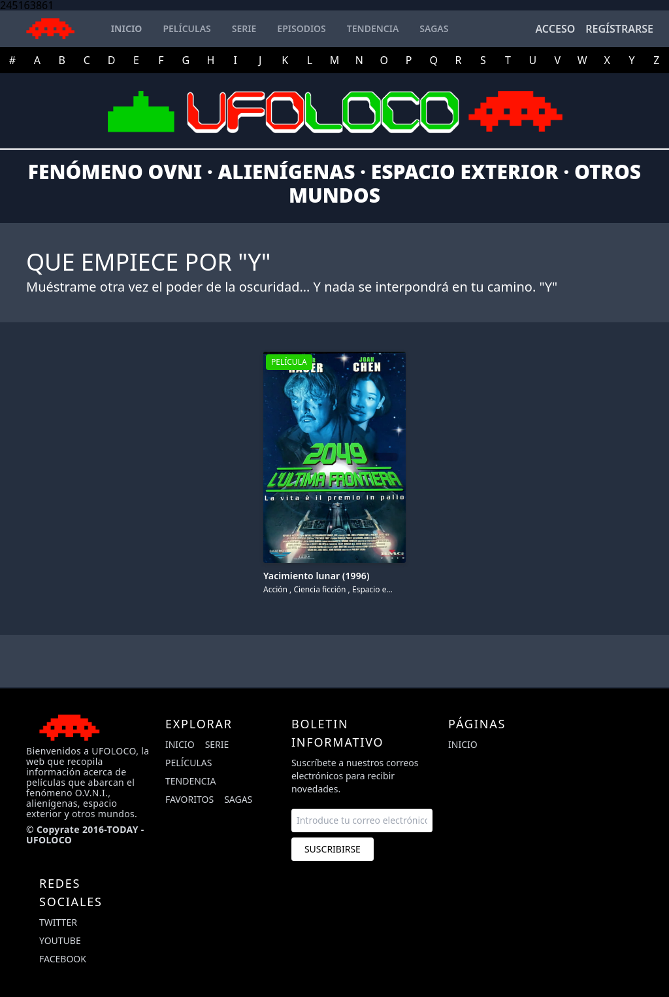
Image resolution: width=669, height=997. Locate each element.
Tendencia (190, 781)
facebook (62, 959)
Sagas (238, 799)
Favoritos (189, 799)
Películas (188, 762)
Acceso (555, 29)
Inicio (180, 744)
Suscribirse (332, 849)
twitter (58, 922)
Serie (217, 744)
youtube (60, 940)
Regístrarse (619, 29)
